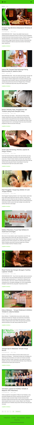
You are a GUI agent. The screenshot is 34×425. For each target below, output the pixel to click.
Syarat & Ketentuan (21, 417)
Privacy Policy (17, 419)
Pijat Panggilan (5, 31)
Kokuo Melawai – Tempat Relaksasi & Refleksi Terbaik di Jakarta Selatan (17, 311)
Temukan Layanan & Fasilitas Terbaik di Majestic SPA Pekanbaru (15, 389)
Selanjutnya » (18, 411)
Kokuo (3, 73)
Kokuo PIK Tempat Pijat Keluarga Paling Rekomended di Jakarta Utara (15, 70)
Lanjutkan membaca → (6, 46)
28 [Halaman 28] (13, 411)
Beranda (3, 6)
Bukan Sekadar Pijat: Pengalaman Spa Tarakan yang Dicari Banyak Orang (14, 110)
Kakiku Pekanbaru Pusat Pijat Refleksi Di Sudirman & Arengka (15, 230)
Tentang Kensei (7, 417)
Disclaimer (28, 417)
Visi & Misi (13, 417)
